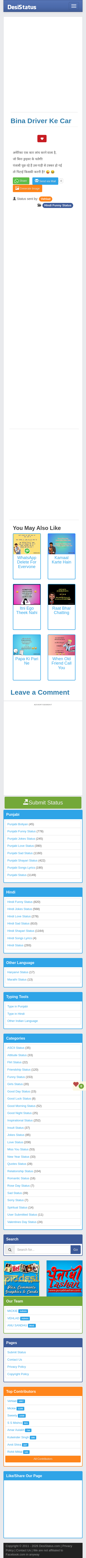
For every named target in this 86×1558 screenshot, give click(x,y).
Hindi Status (15, 945)
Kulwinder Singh (18, 1437)
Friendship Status (19, 1069)
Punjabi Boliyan (17, 824)
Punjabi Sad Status (20, 853)
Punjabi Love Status (20, 845)
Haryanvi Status (17, 972)
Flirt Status (14, 1062)
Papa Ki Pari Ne (26, 661)
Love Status (15, 1142)
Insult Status (15, 1127)
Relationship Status (20, 1171)
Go (75, 1249)
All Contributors (42, 1459)
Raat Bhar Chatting (61, 610)
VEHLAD (13, 1318)
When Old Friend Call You (62, 663)
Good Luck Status (19, 1098)
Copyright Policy (18, 1374)
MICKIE (12, 1311)
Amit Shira (14, 1444)
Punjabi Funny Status (21, 831)
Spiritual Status (17, 1207)
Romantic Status (18, 1178)
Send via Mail (45, 181)
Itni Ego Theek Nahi (26, 610)
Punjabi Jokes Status (21, 838)
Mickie (11, 1408)
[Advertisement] (43, 67)
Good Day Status (18, 1091)
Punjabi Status (17, 875)
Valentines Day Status (21, 1222)
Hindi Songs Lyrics (19, 938)
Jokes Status (15, 1135)
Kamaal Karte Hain (61, 560)
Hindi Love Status (19, 916)
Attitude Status (17, 1055)
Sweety (12, 1415)
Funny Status (16, 1077)
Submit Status (16, 1352)
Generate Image (27, 188)
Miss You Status (18, 1149)
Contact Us (14, 1359)
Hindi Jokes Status (19, 909)
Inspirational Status (20, 1120)
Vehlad (45, 199)
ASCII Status (15, 1047)
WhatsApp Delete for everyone (26, 562)
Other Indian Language (22, 1021)
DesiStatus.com (49, 1546)
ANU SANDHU (17, 1325)
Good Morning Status (21, 1106)
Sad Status (14, 1193)
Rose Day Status (18, 1185)
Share (23, 180)
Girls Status (15, 1084)
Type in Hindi (16, 1013)
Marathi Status (17, 979)
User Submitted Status (22, 1214)
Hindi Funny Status (57, 205)
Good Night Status (19, 1113)
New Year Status (18, 1156)
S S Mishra (14, 1422)
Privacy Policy (16, 1366)
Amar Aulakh (15, 1430)
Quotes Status (16, 1164)
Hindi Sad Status (18, 923)
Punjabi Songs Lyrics (21, 867)
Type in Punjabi (17, 1006)
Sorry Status (15, 1200)
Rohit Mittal (14, 1451)
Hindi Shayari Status (20, 931)
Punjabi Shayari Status (22, 860)
